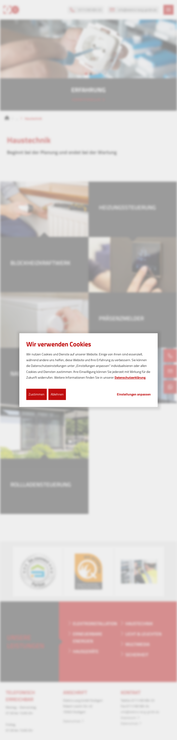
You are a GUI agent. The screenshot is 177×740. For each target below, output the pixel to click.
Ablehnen (57, 394)
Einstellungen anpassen (134, 394)
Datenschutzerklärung (130, 377)
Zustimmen (36, 394)
